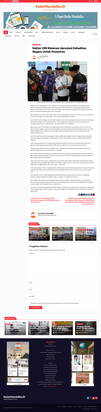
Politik (58, 32)
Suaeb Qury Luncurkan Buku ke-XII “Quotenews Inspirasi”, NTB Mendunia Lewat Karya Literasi (45, 200)
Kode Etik (80, 406)
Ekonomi (65, 32)
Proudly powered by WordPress (11, 407)
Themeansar (29, 407)
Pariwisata (8, 36)
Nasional (35, 44)
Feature (16, 36)
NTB (37, 32)
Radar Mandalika (43, 56)
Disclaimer (70, 406)
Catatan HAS (31, 36)
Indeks (74, 406)
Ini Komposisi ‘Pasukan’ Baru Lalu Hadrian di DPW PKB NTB (38, 234)
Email (30, 289)
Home (11, 32)
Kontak (84, 406)
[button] (93, 34)
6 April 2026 (10, 330)
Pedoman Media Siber (92, 406)
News (39, 44)
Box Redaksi (50, 342)
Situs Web (31, 296)
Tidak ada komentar (13, 332)
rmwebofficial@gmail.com (52, 386)
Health (73, 32)
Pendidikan (81, 32)
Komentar (32, 253)
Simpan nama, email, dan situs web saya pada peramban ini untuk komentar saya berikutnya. (55, 303)
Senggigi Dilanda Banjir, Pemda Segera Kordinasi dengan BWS (85, 328)
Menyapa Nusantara (47, 32)
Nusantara (87, 229)
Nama (31, 282)
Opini (23, 36)
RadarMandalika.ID (50, 6)
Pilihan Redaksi (28, 32)
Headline (18, 32)
